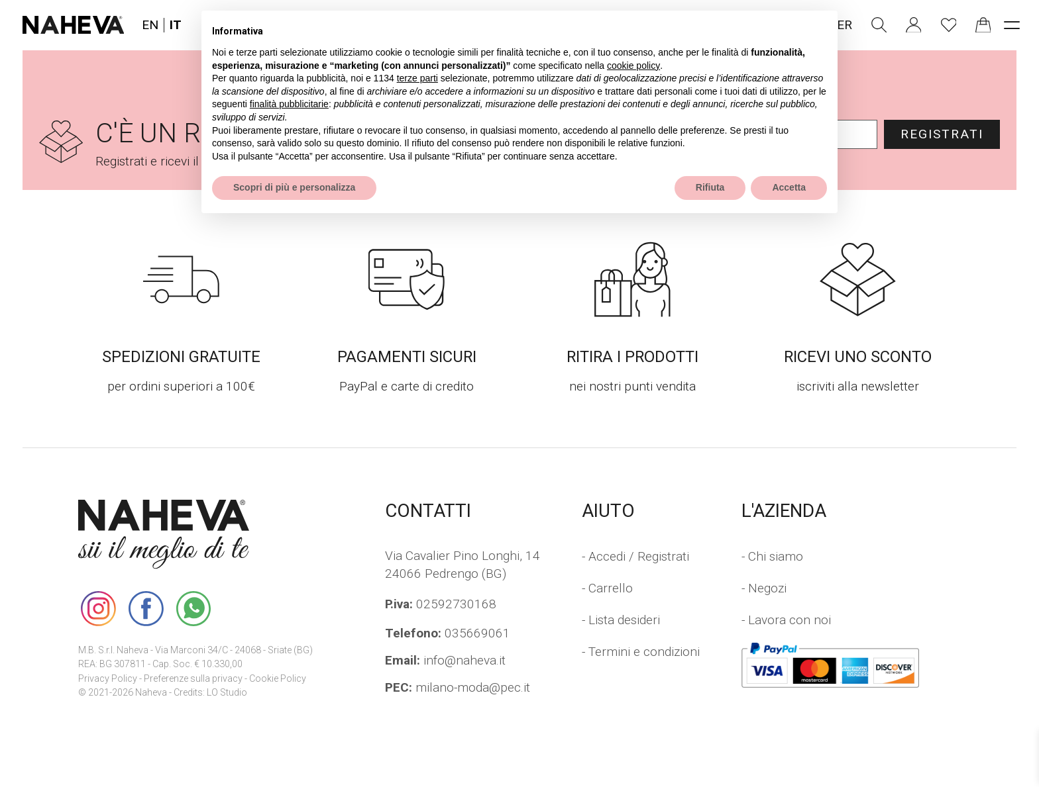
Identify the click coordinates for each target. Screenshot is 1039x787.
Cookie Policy (277, 678)
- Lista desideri (621, 619)
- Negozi (764, 588)
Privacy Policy (107, 678)
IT (176, 25)
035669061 (447, 633)
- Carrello (607, 588)
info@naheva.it (445, 660)
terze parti (417, 78)
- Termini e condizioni (641, 651)
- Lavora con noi (786, 619)
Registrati (942, 134)
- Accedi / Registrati (635, 556)
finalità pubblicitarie (289, 104)
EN (150, 25)
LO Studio (227, 692)
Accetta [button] (789, 187)
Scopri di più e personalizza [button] (294, 187)
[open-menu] (1011, 25)
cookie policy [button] (633, 65)
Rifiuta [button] (710, 187)
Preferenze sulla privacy (193, 678)
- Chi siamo (772, 556)
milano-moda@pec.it (457, 687)
